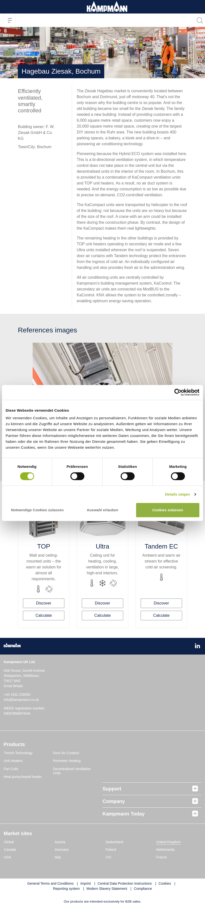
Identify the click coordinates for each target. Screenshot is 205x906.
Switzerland (114, 842)
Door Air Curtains (66, 753)
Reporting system (66, 889)
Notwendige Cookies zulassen (37, 510)
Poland (110, 850)
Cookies (165, 883)
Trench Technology (18, 753)
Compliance (143, 889)
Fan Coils (11, 769)
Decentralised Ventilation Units (72, 771)
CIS (108, 857)
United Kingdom (168, 842)
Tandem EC (161, 546)
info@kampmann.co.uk (21, 700)
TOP (43, 546)
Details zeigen (177, 494)
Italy (58, 857)
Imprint (85, 883)
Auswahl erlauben (102, 510)
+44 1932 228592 (17, 694)
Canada (10, 850)
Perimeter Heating (67, 761)
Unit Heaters (13, 761)
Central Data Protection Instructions (125, 883)
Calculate (44, 615)
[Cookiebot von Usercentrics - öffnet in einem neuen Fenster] (177, 392)
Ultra (102, 546)
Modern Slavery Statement (107, 889)
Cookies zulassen (167, 510)
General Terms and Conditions (50, 883)
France (161, 857)
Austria (60, 842)
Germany (62, 850)
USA (7, 857)
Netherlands (165, 850)
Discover (43, 603)
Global (9, 842)
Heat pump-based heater (23, 777)
